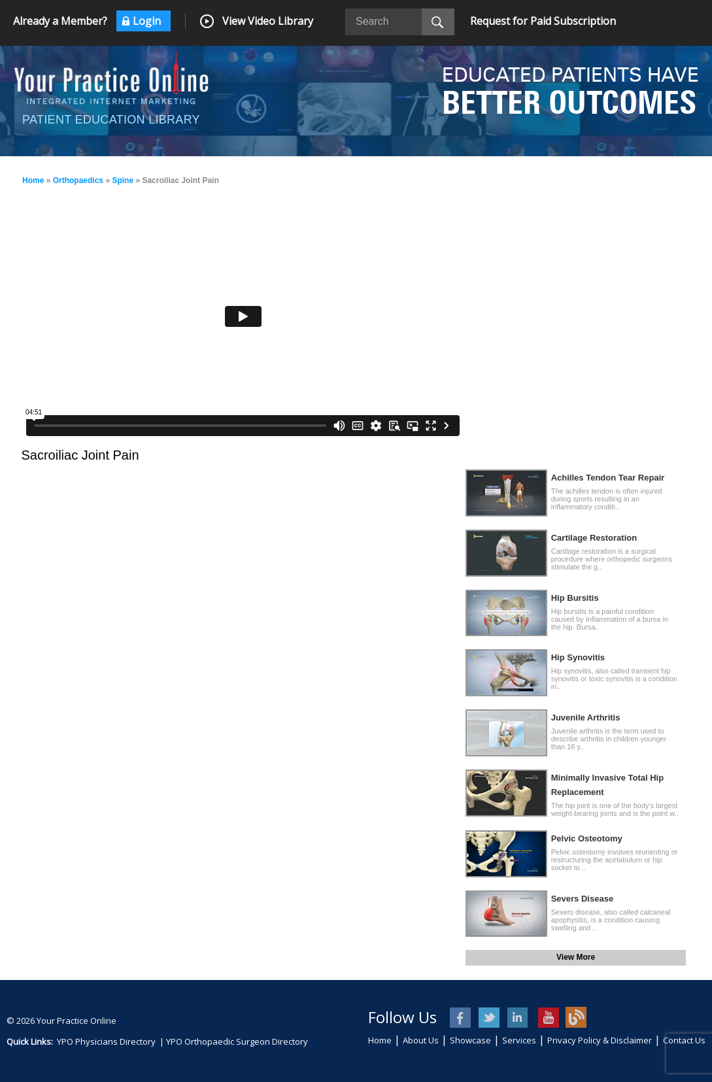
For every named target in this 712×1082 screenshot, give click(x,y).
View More (575, 957)
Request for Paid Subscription (543, 21)
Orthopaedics (78, 180)
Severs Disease (582, 899)
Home (33, 180)
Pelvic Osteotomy (586, 838)
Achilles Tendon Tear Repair (608, 477)
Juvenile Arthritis (585, 717)
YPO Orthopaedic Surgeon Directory (237, 1041)
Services (519, 1040)
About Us (421, 1040)
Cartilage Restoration (594, 538)
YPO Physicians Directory (106, 1041)
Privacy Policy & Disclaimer (599, 1040)
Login (147, 21)
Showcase (470, 1040)
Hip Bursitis (575, 598)
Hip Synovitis (578, 657)
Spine (122, 180)
